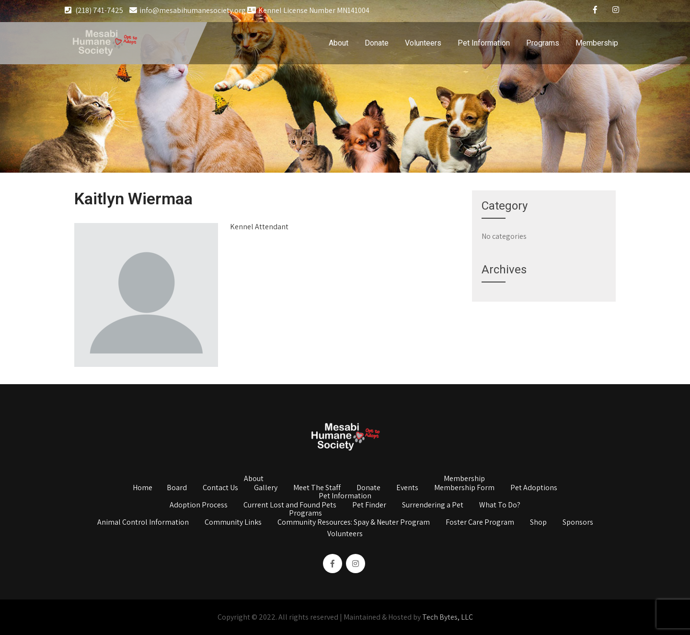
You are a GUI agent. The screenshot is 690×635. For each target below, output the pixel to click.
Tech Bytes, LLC (447, 617)
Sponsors (578, 523)
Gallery (265, 488)
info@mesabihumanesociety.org (187, 10)
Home (142, 488)
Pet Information (484, 42)
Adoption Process (199, 505)
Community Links (233, 523)
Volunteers (423, 42)
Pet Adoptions (533, 488)
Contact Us (220, 488)
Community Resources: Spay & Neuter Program (353, 523)
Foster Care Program (480, 523)
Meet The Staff (317, 488)
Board (177, 488)
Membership (596, 42)
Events (407, 488)
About (338, 42)
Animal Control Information (143, 523)
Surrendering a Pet (432, 505)
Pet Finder (369, 505)
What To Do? (499, 505)
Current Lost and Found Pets (289, 505)
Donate (377, 42)
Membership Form (464, 488)
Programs (542, 42)
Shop (538, 523)
